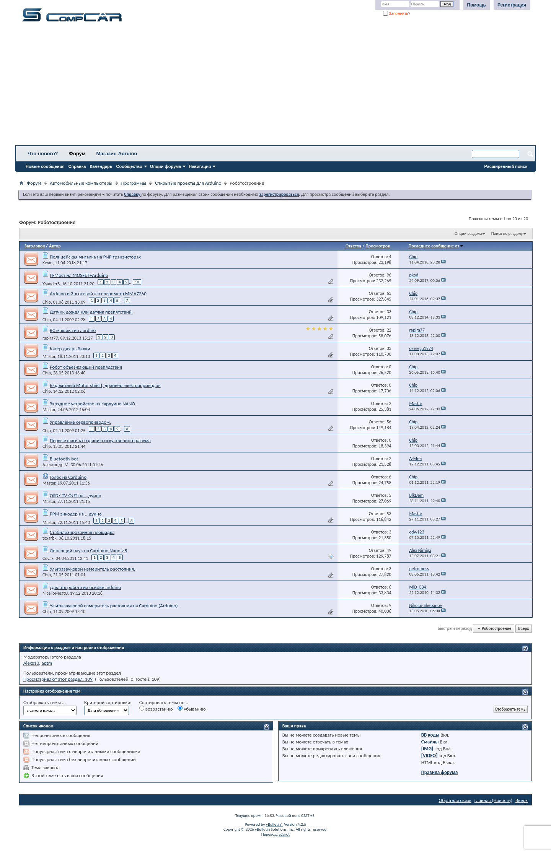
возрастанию (156, 709)
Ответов (354, 246)
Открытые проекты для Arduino (188, 183)
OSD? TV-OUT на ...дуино (75, 495)
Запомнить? (397, 13)
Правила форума (439, 772)
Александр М (55, 464)
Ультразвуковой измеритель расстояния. (92, 569)
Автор (55, 246)
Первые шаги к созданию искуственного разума (100, 440)
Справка (77, 166)
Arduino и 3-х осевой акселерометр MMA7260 (98, 293)
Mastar (48, 356)
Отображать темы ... (44, 702)
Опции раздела (468, 233)
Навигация (200, 166)
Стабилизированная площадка (82, 532)
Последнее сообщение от (436, 246)
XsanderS (51, 283)
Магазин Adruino (116, 153)
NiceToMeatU (55, 593)
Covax (48, 558)
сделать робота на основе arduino (85, 587)
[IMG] (427, 749)
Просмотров (377, 246)
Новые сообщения (45, 166)
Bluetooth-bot (64, 459)
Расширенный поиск (505, 166)
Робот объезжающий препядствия (86, 367)
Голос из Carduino (68, 477)
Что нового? (43, 153)
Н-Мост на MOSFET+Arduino (79, 275)
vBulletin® (274, 824)
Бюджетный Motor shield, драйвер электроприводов (105, 385)
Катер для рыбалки (70, 348)
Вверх (523, 628)
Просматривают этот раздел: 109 (58, 679)
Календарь (101, 166)
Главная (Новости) (493, 800)
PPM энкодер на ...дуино (76, 514)
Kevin (47, 262)
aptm (46, 663)
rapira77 (50, 338)
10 (137, 282)
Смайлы (430, 742)
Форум (77, 153)
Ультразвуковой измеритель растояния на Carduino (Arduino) (114, 605)
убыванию (191, 709)
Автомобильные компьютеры (81, 183)
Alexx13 (31, 663)
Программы (134, 183)
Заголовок (34, 246)
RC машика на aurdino (73, 330)
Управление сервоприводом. (80, 422)
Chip (46, 302)
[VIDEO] (429, 755)
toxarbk (49, 538)
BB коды (430, 735)
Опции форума (165, 166)
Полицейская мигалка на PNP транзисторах (95, 257)
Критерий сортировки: (108, 702)
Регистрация (511, 5)
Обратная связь (455, 800)
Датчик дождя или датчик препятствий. (91, 312)
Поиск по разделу (507, 233)
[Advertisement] (239, 86)
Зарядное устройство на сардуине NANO (92, 404)
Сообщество (129, 166)
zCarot (284, 834)
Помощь (476, 5)
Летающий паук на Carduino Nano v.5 (88, 550)
